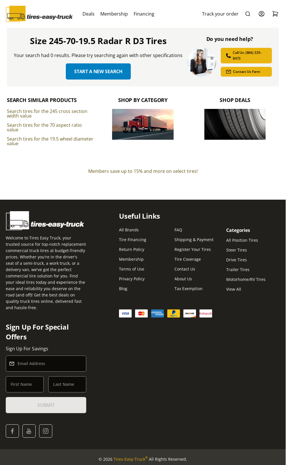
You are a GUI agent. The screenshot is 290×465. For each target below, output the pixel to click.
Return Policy (131, 249)
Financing (144, 14)
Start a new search (98, 71)
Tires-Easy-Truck (131, 459)
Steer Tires (236, 250)
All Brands (129, 229)
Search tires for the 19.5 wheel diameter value (50, 141)
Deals (88, 14)
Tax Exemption (188, 288)
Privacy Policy (132, 278)
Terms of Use (131, 269)
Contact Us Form (243, 72)
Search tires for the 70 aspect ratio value (44, 127)
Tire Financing (132, 239)
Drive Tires (236, 259)
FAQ (178, 229)
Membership (114, 14)
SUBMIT (46, 405)
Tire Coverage (187, 259)
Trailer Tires (237, 269)
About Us (183, 278)
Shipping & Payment (194, 239)
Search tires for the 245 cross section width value (47, 113)
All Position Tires (242, 240)
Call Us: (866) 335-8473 (243, 55)
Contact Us (184, 269)
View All (233, 289)
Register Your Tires (192, 249)
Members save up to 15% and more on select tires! (143, 171)
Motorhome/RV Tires (246, 279)
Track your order (220, 14)
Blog (123, 288)
